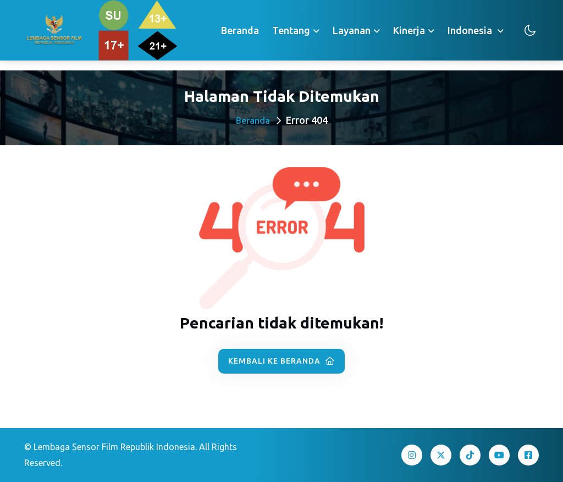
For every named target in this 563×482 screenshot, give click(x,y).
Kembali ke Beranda (281, 361)
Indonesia (471, 30)
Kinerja (409, 30)
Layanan (352, 30)
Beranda (240, 30)
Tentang (291, 30)
